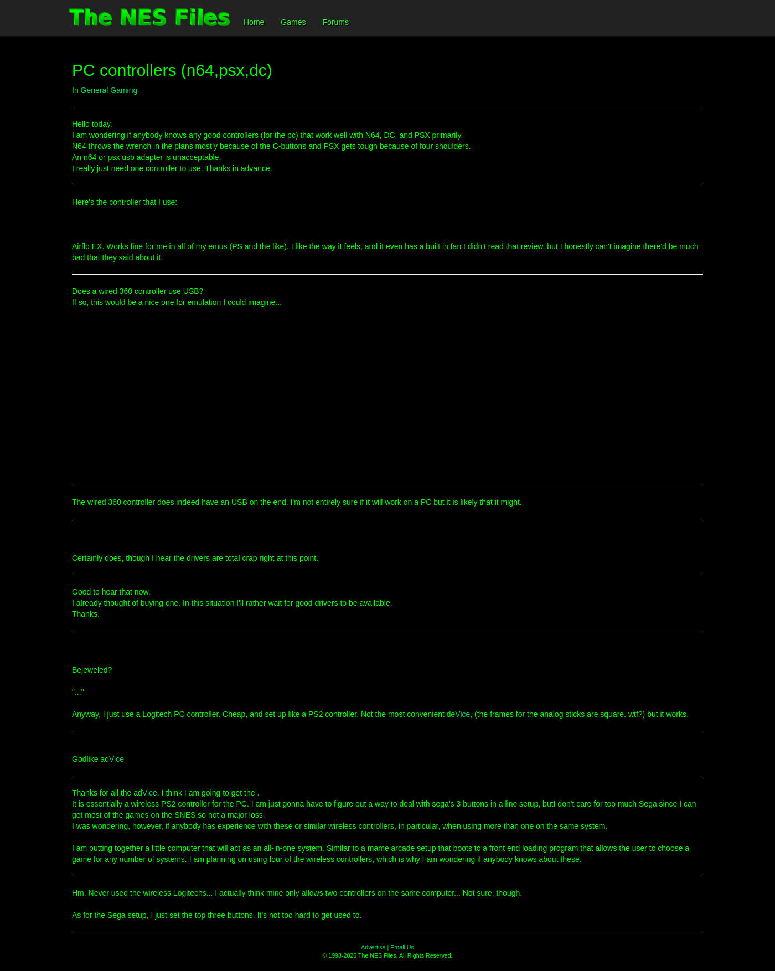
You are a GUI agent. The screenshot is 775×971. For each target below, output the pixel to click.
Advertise (373, 947)
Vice (462, 714)
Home (254, 22)
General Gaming (109, 90)
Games (293, 22)
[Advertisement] (387, 396)
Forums (335, 22)
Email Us (402, 947)
